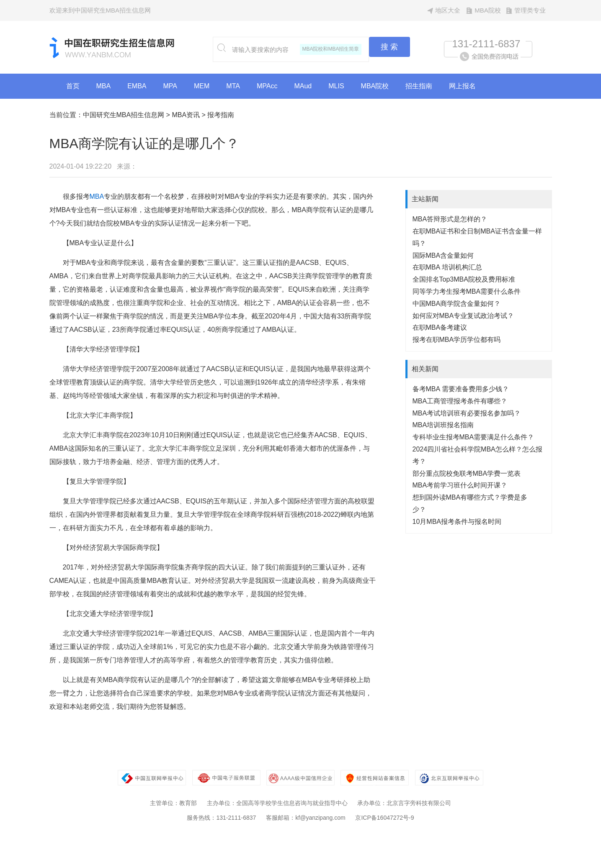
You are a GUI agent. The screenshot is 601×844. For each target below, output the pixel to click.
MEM (201, 86)
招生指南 (418, 86)
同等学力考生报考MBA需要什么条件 (467, 291)
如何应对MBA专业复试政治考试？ (463, 315)
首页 (73, 86)
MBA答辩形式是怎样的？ (450, 219)
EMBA (136, 86)
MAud (303, 86)
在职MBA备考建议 (440, 327)
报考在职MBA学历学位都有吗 (457, 339)
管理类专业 (530, 10)
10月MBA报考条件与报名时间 (457, 521)
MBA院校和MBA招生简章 (330, 49)
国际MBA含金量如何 (443, 255)
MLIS (336, 86)
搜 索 (389, 47)
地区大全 (447, 10)
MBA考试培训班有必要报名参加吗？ (467, 413)
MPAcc (267, 86)
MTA (233, 86)
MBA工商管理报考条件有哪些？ (460, 401)
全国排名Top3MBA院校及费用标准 (464, 279)
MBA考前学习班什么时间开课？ (460, 485)
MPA (170, 86)
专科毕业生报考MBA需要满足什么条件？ (473, 437)
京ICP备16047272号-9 (384, 817)
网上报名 (462, 86)
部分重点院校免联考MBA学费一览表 (467, 473)
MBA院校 (488, 10)
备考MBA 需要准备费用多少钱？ (461, 388)
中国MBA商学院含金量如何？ (457, 303)
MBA (103, 86)
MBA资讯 (186, 114)
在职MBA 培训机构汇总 (447, 267)
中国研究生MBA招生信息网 (124, 114)
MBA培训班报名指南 (443, 424)
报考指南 (220, 114)
